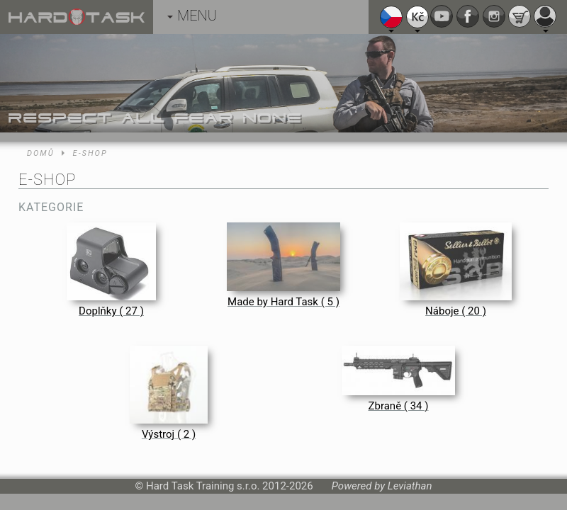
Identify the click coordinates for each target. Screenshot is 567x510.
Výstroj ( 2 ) (169, 434)
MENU (192, 15)
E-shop (90, 153)
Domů (41, 153)
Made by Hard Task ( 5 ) (283, 301)
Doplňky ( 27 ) (111, 311)
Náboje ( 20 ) (455, 311)
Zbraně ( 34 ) (399, 406)
